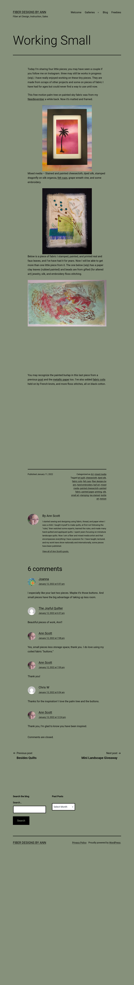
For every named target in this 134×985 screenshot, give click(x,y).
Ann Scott (45, 633)
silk (104, 492)
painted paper (88, 492)
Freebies (116, 12)
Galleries (90, 12)
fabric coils (99, 379)
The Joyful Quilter (51, 608)
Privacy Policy (79, 842)
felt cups (62, 177)
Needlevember (36, 99)
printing (98, 492)
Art (92, 474)
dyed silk (102, 478)
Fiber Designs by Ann (29, 12)
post (40, 379)
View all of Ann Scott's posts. (55, 551)
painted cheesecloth (89, 488)
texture (103, 499)
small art (75, 495)
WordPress (114, 842)
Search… (17, 802)
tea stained (95, 495)
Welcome (76, 12)
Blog (105, 12)
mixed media (100, 474)
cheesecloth (91, 478)
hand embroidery (84, 485)
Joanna (44, 579)
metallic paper (61, 379)
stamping (84, 495)
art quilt (81, 478)
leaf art (96, 485)
